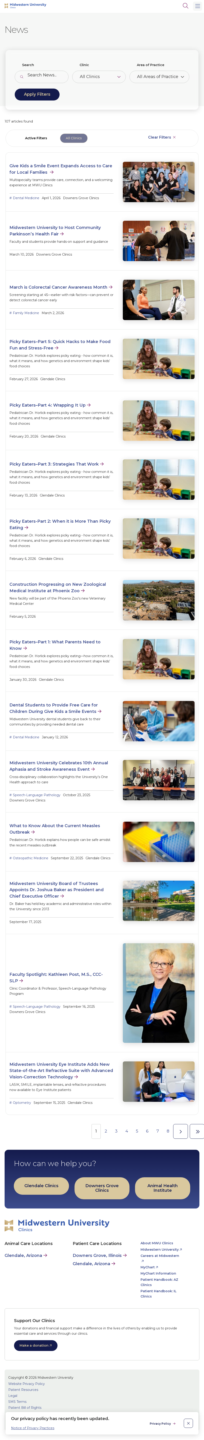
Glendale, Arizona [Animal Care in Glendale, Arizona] (23, 1255)
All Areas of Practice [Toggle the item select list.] (157, 76)
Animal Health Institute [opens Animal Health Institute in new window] (162, 1188)
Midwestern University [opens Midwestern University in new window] (160, 1249)
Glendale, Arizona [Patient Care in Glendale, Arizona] (91, 1263)
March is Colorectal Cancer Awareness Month (58, 287)
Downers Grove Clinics (102, 1188)
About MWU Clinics (157, 1243)
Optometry (22, 1103)
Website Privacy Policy (26, 1384)
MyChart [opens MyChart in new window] (148, 1267)
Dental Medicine (26, 198)
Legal (12, 1396)
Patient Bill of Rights (24, 1408)
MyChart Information (158, 1273)
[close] (188, 1423)
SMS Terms (17, 1402)
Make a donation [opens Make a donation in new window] (34, 1345)
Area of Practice (150, 65)
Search (28, 65)
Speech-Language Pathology (36, 795)
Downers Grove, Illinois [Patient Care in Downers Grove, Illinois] (97, 1255)
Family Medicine (26, 313)
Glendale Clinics (41, 1185)
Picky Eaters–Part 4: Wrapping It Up (47, 405)
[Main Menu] (197, 6)
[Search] (185, 5)
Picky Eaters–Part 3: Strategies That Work (54, 464)
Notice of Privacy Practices (32, 1428)
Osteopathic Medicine (30, 858)
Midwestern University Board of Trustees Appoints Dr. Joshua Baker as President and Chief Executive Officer (56, 890)
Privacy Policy (161, 1423)
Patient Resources (23, 1390)
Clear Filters (159, 137)
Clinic (84, 65)
